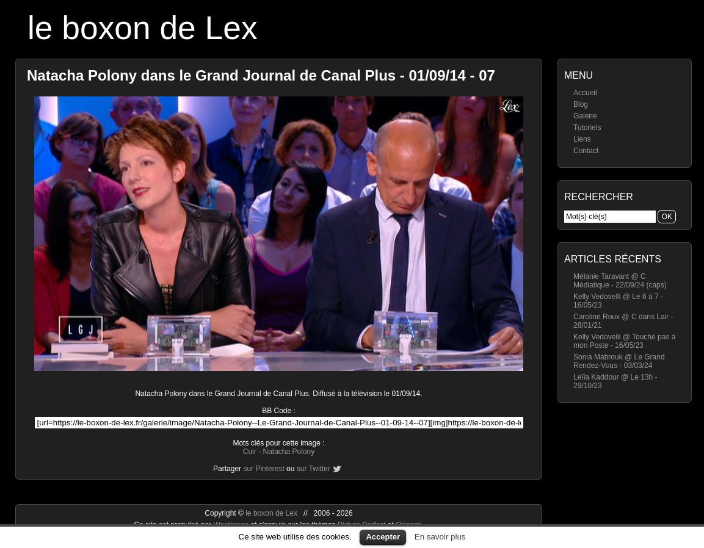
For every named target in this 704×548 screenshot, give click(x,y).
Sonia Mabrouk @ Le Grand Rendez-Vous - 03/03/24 (619, 361)
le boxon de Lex (142, 28)
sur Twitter (313, 468)
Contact (585, 150)
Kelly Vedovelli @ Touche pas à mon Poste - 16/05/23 (624, 341)
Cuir (249, 451)
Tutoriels (587, 127)
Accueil (585, 92)
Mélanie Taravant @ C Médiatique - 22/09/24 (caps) (620, 280)
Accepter (383, 536)
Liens (582, 139)
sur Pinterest (263, 468)
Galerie (585, 116)
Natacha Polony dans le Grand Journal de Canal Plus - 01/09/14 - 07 (261, 75)
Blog (580, 104)
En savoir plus (440, 536)
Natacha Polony (288, 451)
